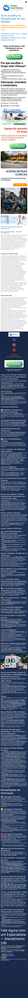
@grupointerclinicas (11, 958)
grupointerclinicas (11, 957)
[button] (20, 184)
